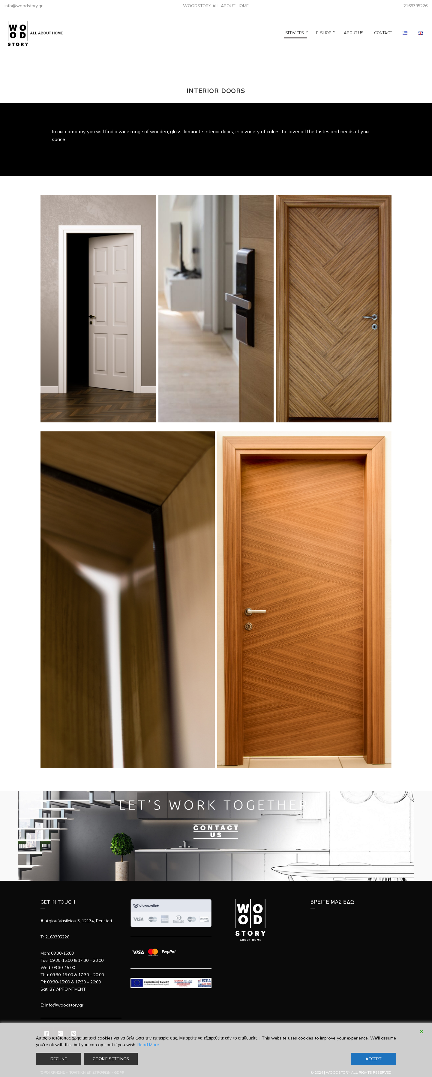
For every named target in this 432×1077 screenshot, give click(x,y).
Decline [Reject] (58, 1058)
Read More (148, 1044)
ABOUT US (354, 32)
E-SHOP (324, 32)
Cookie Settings (111, 1058)
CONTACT (383, 32)
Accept (373, 1058)
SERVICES (294, 32)
